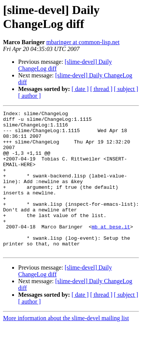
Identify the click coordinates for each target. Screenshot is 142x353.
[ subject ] (126, 89)
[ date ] (80, 89)
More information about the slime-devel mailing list (66, 346)
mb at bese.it (111, 250)
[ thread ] (101, 89)
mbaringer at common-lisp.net (82, 42)
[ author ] (29, 95)
